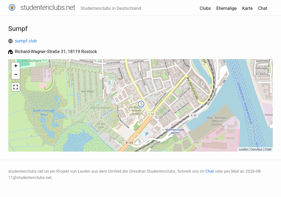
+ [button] (16, 66)
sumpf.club (26, 41)
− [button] (16, 75)
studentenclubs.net (47, 7)
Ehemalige (226, 8)
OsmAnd (256, 149)
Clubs (205, 8)
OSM (268, 149)
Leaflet (243, 149)
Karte (247, 8)
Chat (262, 8)
